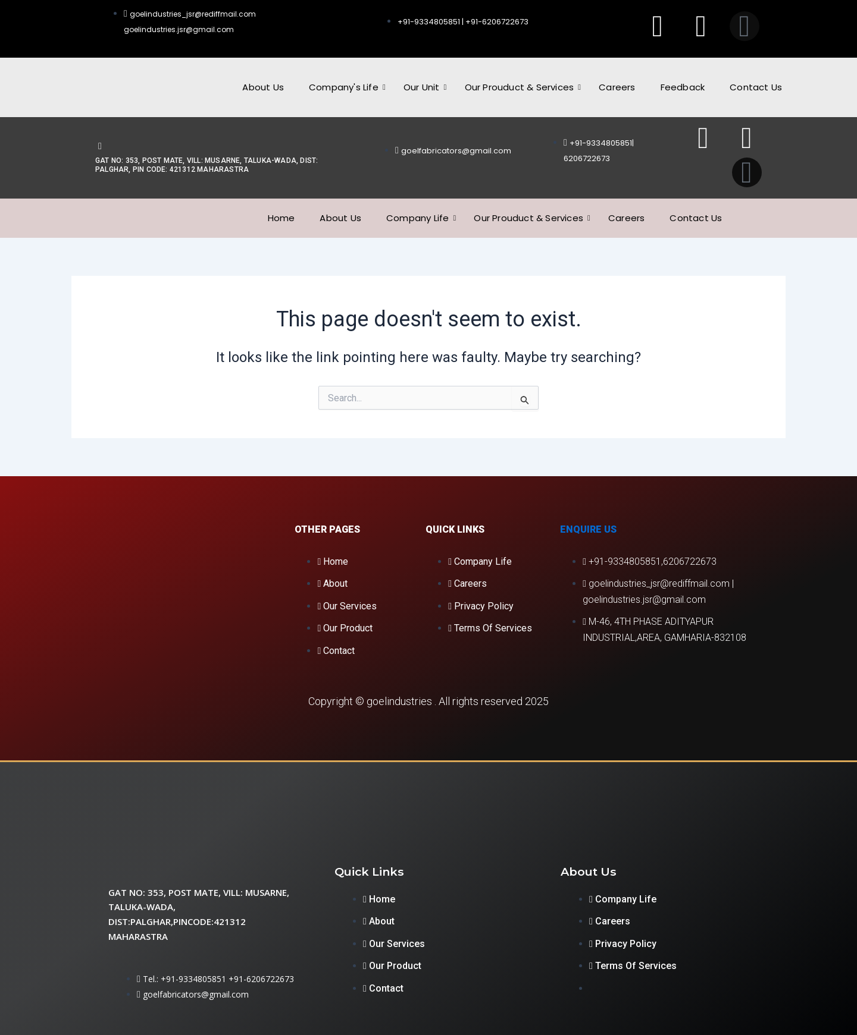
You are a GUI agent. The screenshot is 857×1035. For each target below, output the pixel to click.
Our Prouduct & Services (522, 87)
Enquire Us (588, 529)
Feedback (683, 87)
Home (281, 218)
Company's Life (346, 87)
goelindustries (399, 701)
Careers (617, 87)
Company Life (420, 218)
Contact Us (756, 87)
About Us (263, 87)
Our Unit (425, 87)
